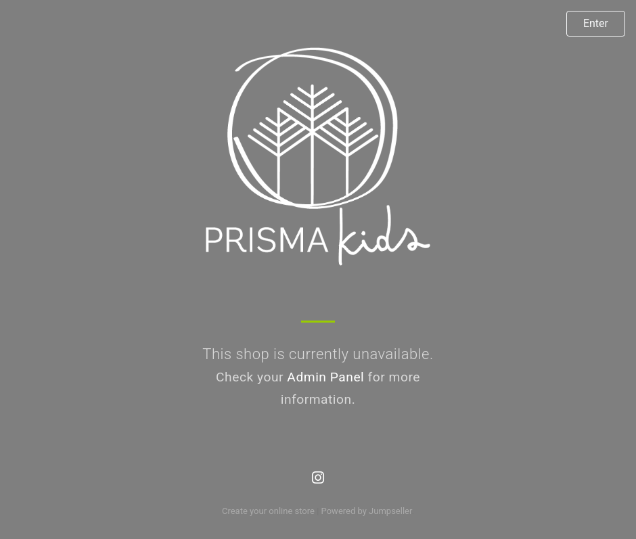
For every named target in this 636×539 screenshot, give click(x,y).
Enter (595, 23)
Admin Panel (325, 377)
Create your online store (268, 511)
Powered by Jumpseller (366, 511)
